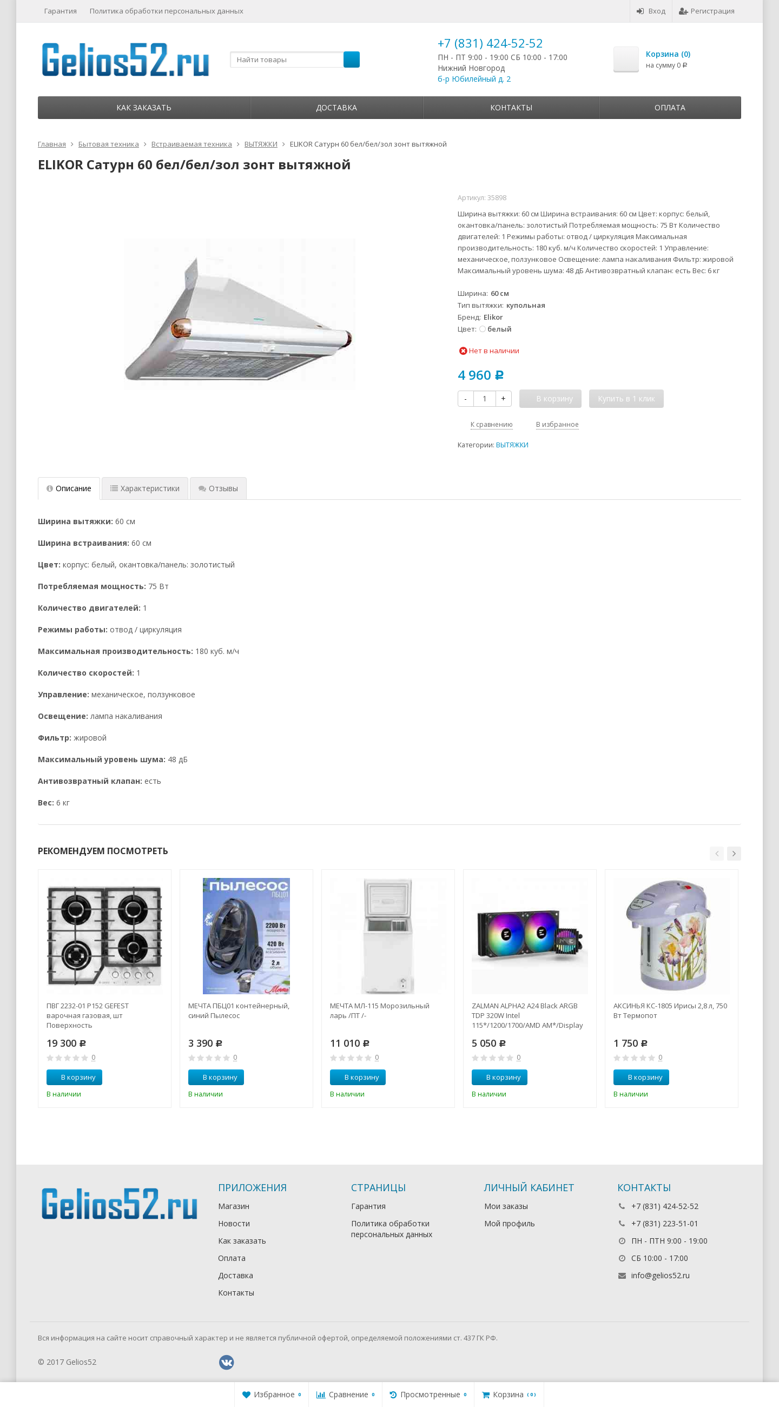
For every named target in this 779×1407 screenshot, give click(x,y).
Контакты (511, 107)
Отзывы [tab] (218, 488)
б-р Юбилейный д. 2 (474, 79)
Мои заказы (506, 1206)
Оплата (670, 107)
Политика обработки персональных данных (166, 11)
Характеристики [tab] (145, 488)
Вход (651, 11)
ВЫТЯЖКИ (512, 445)
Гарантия (60, 11)
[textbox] (295, 59)
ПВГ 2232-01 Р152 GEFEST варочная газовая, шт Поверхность (88, 1015)
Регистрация (707, 11)
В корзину (72, 1077)
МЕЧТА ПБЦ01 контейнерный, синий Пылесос (238, 1010)
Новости (234, 1223)
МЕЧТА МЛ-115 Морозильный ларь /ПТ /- (380, 1010)
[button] (717, 854)
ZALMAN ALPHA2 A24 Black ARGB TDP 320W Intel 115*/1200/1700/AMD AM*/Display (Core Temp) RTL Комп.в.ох (527, 1015)
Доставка (336, 107)
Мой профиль (509, 1223)
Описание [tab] (69, 488)
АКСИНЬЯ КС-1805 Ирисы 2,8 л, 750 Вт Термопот (670, 1010)
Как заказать (143, 107)
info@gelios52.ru (660, 1275)
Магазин (233, 1206)
